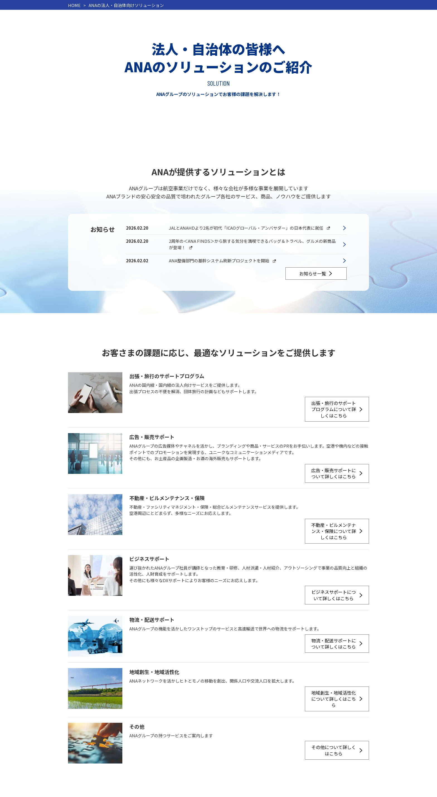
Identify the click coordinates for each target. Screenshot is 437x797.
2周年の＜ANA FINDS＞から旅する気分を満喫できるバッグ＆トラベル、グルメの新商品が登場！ (252, 244)
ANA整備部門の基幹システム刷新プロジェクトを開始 (223, 261)
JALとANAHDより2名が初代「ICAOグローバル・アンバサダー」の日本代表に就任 (250, 228)
